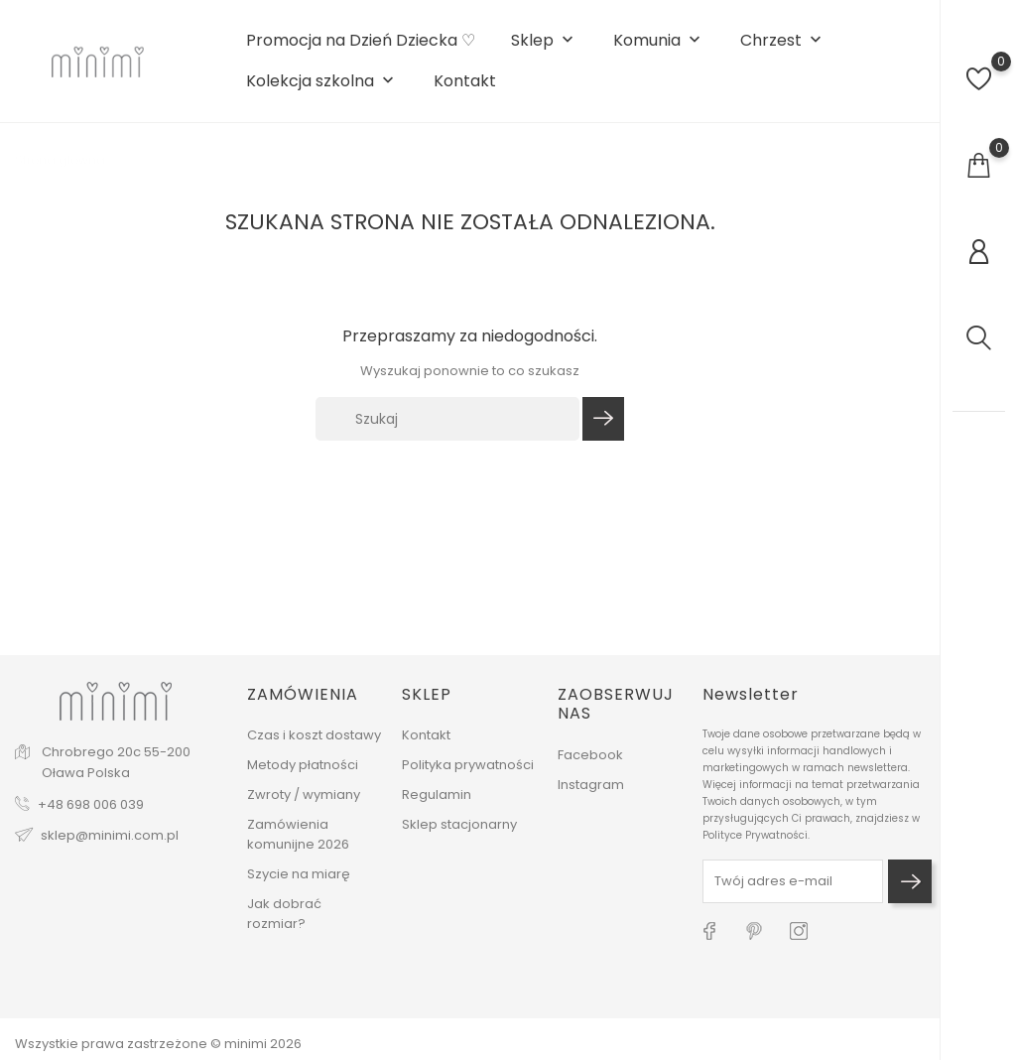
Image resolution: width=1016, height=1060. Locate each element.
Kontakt (465, 81)
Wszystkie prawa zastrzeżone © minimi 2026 (158, 1043)
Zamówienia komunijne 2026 (298, 834)
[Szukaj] (447, 419)
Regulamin (436, 794)
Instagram (591, 784)
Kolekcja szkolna (322, 81)
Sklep (544, 41)
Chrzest (783, 41)
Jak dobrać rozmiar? (284, 913)
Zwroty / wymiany (303, 794)
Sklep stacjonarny (459, 824)
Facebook (590, 754)
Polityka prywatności (468, 764)
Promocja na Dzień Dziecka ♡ (360, 41)
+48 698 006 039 (91, 804)
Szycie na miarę (298, 873)
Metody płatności (302, 764)
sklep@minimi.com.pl (110, 835)
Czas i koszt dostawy (314, 735)
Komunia (658, 41)
